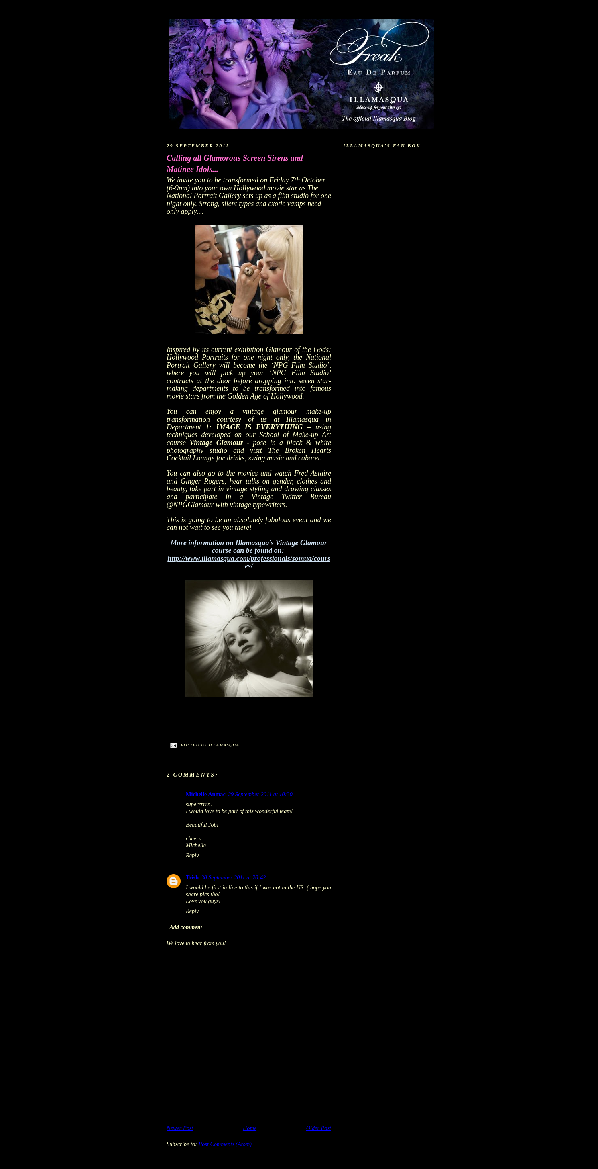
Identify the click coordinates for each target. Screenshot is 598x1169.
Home (249, 1128)
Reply (192, 855)
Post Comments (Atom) (225, 1144)
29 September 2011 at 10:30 (260, 794)
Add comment (185, 927)
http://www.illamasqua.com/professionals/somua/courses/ (248, 562)
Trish (192, 877)
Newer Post (180, 1128)
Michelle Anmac (206, 794)
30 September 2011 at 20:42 (233, 877)
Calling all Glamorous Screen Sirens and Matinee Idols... (235, 163)
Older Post (318, 1128)
